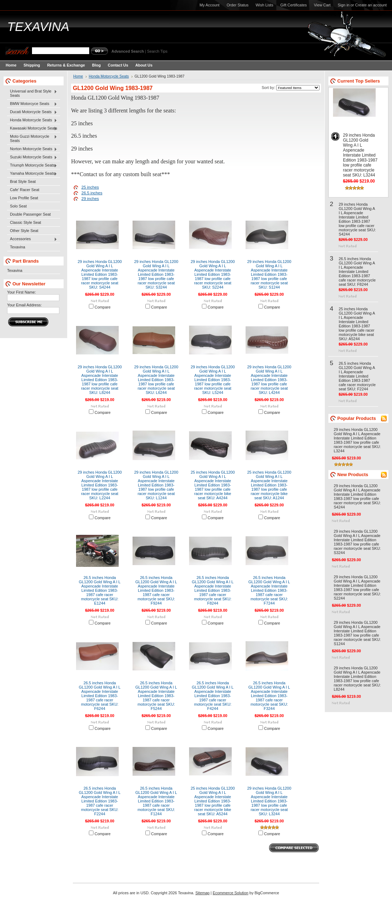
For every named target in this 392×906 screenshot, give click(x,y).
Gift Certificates (293, 5)
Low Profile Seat (24, 198)
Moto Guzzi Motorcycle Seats (32, 138)
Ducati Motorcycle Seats (32, 112)
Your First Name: (21, 292)
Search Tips (157, 51)
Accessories (32, 239)
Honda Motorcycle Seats (32, 120)
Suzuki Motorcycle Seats (32, 157)
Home (78, 76)
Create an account (371, 5)
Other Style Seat (24, 230)
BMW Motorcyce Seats (32, 103)
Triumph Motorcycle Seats (32, 165)
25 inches (90, 187)
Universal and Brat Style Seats (32, 93)
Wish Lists (264, 5)
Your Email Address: (24, 305)
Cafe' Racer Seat (24, 190)
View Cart (322, 5)
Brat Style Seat (23, 181)
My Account (209, 5)
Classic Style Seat (25, 222)
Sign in (343, 5)
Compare (103, 307)
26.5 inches (91, 193)
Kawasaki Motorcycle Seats (32, 128)
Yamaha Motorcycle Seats (32, 173)
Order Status (238, 5)
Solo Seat (18, 206)
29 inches (90, 198)
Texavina (17, 247)
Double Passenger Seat (30, 214)
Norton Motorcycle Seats (32, 149)
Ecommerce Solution (230, 893)
